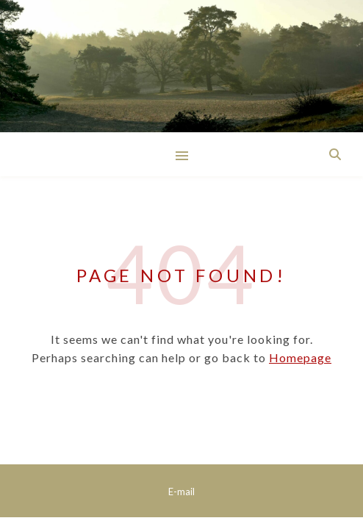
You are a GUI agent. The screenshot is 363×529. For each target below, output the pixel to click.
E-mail (181, 491)
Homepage (300, 357)
